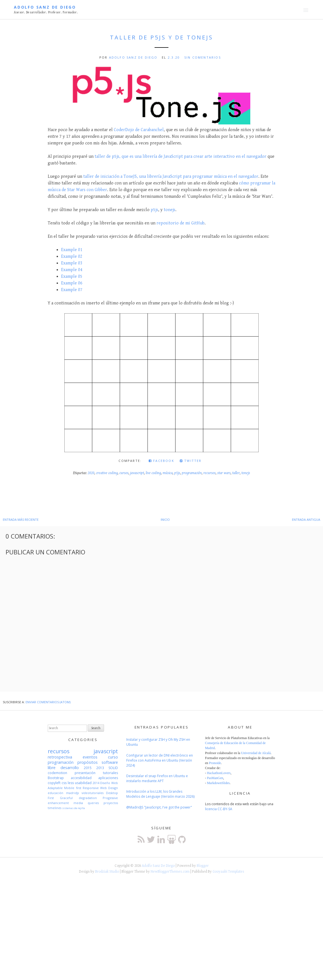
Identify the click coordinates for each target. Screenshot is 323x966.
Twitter (191, 461)
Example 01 (71, 249)
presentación (85, 772)
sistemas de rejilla (73, 808)
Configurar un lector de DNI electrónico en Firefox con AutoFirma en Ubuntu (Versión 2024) (159, 760)
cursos (123, 473)
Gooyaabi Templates (228, 871)
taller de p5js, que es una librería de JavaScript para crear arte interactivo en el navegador (180, 156)
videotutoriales (93, 793)
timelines (54, 808)
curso (113, 757)
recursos (209, 473)
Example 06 (71, 283)
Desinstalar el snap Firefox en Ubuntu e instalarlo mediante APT (157, 778)
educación (55, 793)
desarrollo (69, 767)
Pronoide (215, 763)
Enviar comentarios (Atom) (48, 702)
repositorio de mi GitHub (181, 223)
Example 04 (71, 269)
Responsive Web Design (100, 788)
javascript (137, 473)
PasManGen (215, 778)
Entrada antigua (306, 519)
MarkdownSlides (218, 783)
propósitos (87, 762)
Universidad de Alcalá (256, 753)
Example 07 (71, 289)
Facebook (161, 461)
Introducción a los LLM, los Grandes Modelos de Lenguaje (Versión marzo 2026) (160, 794)
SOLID (113, 767)
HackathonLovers (219, 773)
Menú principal (305, 10)
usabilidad (83, 782)
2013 (100, 767)
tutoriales (110, 772)
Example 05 (71, 276)
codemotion (57, 772)
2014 (96, 783)
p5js (154, 209)
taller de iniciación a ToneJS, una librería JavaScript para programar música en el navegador (170, 176)
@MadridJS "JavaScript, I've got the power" (159, 807)
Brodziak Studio (107, 871)
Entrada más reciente (21, 519)
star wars (224, 473)
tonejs (169, 209)
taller (236, 473)
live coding (153, 473)
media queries (86, 803)
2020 (91, 473)
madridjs (72, 793)
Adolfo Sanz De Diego (45, 7)
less (71, 782)
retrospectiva (60, 757)
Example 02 (71, 256)
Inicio (165, 519)
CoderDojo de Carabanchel (139, 129)
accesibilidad (81, 777)
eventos (90, 757)
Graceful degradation (78, 798)
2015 (88, 767)
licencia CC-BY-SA (218, 809)
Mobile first (72, 788)
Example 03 (71, 263)
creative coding (107, 473)
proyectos (111, 803)
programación (192, 473)
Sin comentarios (202, 57)
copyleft (54, 782)
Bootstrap (56, 777)
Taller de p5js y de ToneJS (161, 37)
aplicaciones (108, 777)
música (168, 473)
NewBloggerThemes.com (170, 871)
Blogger (203, 866)
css (64, 782)
